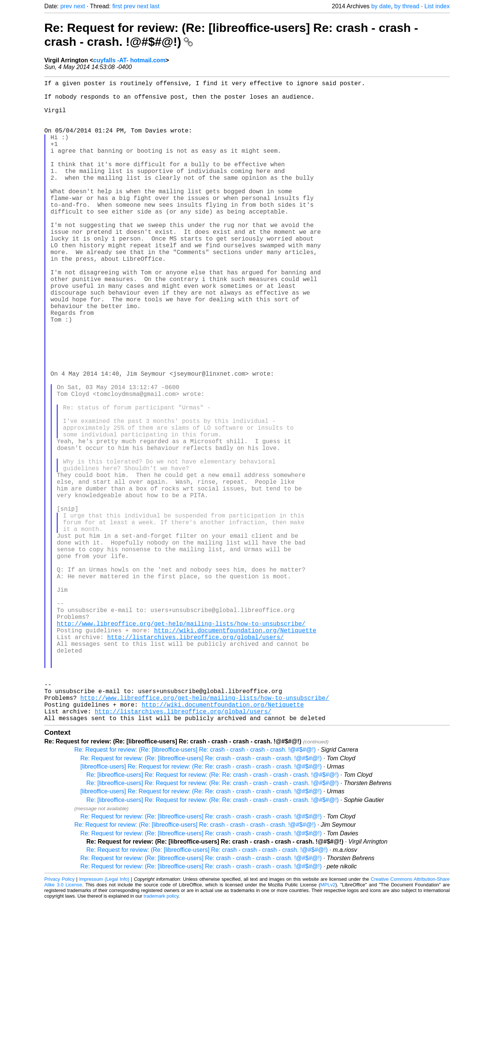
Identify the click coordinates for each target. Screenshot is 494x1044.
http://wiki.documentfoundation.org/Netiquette (235, 753)
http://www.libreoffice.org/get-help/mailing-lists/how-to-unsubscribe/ (181, 744)
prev (66, 6)
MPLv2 (327, 1027)
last (155, 6)
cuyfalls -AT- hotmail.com (129, 60)
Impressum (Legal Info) (104, 1021)
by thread (406, 6)
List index (437, 6)
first (117, 6)
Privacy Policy (59, 1021)
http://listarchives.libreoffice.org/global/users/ (195, 761)
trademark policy (161, 1038)
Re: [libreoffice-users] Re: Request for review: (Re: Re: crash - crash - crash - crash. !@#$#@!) (212, 917)
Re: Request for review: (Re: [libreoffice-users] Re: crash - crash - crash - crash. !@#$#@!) (195, 892)
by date (381, 6)
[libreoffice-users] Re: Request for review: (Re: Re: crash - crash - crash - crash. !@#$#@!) (201, 909)
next (79, 6)
